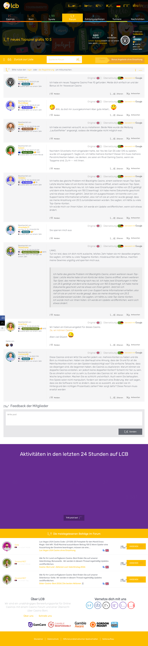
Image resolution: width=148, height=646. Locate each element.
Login (29, 70)
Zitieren (116, 94)
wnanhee (22, 324)
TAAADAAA (23, 247)
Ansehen (136, 546)
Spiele (51, 18)
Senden (132, 431)
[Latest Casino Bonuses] (12, 6)
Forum (72, 18)
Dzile (17, 545)
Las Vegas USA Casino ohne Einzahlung (57, 550)
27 (122, 546)
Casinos (10, 18)
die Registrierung (46, 70)
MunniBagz (23, 103)
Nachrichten (137, 18)
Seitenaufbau (110, 638)
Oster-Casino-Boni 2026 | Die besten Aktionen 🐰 (61, 583)
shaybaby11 (23, 227)
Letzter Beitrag (94, 41)
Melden (55, 94)
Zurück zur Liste (18, 59)
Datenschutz (52, 638)
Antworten (135, 94)
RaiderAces (138, 34)
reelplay (22, 178)
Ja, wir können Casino (61, 330)
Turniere (116, 18)
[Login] (139, 6)
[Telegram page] (89, 605)
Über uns (28, 615)
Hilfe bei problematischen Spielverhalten (81, 638)
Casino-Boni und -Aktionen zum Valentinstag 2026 (62, 567)
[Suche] (78, 59)
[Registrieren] (127, 6)
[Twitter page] (106, 605)
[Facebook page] (97, 605)
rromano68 (102, 43)
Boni (31, 18)
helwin (21, 148)
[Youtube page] (131, 605)
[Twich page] (114, 605)
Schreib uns (45, 615)
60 (122, 579)
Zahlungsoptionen (95, 18)
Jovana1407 (20, 561)
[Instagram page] (122, 605)
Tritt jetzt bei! (74, 518)
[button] (106, 550)
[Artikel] (76, 6)
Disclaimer (37, 638)
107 (122, 563)
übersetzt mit (133, 78)
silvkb (20, 124)
